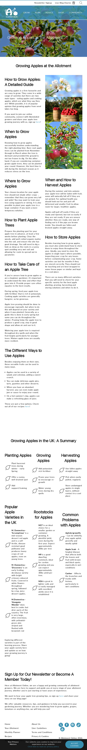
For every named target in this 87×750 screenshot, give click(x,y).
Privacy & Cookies (40, 736)
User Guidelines (39, 728)
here (27, 406)
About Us (36, 724)
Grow (26, 12)
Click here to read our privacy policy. (43, 746)
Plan (37, 12)
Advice (49, 12)
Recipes (8, 736)
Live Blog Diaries (65, 2)
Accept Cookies (74, 744)
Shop (61, 12)
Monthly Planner (12, 732)
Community (75, 12)
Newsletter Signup (43, 3)
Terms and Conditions (42, 732)
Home (7, 724)
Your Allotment (12, 728)
